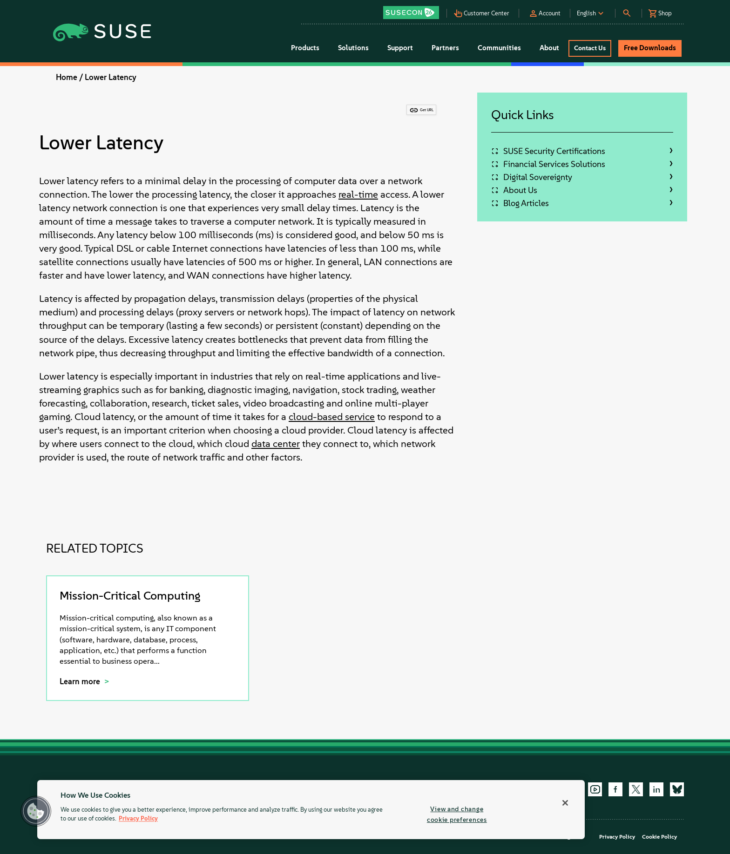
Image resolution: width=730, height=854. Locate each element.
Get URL (426, 109)
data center (275, 443)
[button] (413, 9)
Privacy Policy (617, 837)
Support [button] (400, 48)
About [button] (549, 48)
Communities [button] (499, 48)
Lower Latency (110, 77)
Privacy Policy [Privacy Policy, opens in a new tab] (138, 818)
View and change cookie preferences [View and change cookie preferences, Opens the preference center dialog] (457, 814)
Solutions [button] (353, 48)
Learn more (81, 681)
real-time (358, 194)
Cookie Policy (659, 837)
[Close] (565, 803)
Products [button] (305, 48)
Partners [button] (445, 48)
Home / (69, 77)
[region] (311, 809)
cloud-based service (332, 416)
